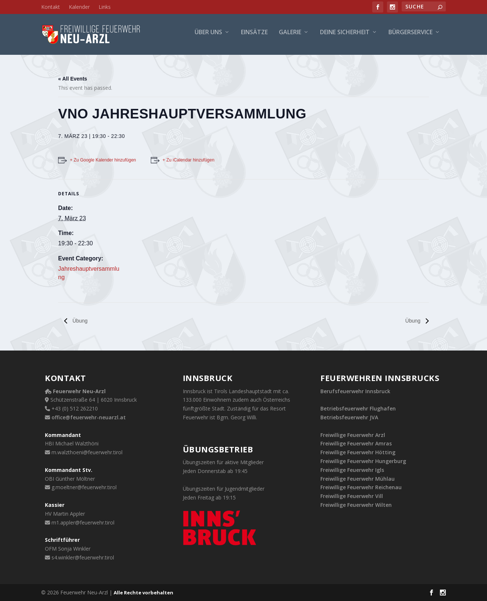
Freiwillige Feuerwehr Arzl (352, 434)
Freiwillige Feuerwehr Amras (356, 443)
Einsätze (254, 37)
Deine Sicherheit (345, 37)
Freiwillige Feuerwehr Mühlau (357, 478)
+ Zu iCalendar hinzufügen (188, 160)
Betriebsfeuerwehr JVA (349, 417)
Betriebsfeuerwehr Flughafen (358, 408)
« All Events (72, 79)
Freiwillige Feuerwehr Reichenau (361, 487)
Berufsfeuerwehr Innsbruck (355, 391)
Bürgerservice (410, 37)
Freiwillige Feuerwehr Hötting (357, 452)
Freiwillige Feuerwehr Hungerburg (363, 461)
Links (105, 6)
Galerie (290, 37)
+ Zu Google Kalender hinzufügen (103, 160)
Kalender (79, 6)
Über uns (208, 37)
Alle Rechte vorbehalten (143, 592)
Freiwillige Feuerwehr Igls (352, 469)
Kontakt (50, 6)
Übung (79, 321)
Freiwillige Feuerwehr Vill (351, 495)
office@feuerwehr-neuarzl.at (88, 417)
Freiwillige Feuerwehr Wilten (356, 504)
